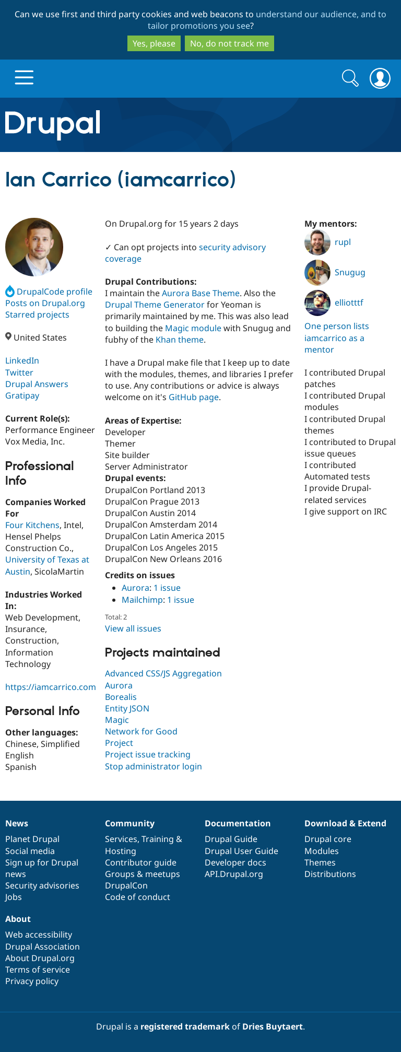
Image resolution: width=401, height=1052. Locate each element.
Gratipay (22, 395)
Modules (321, 851)
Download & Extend (345, 823)
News (16, 823)
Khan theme (180, 339)
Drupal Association (42, 946)
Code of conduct (137, 897)
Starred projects (37, 314)
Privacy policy (31, 981)
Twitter (19, 372)
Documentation (238, 823)
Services (121, 839)
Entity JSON (127, 708)
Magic (117, 720)
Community (130, 823)
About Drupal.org (40, 958)
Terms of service (37, 969)
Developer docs (235, 862)
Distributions (330, 874)
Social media (30, 851)
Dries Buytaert (272, 1026)
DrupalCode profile (48, 291)
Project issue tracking (148, 754)
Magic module (193, 328)
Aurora (135, 587)
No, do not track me (229, 43)
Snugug (334, 272)
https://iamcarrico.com (50, 687)
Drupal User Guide (241, 851)
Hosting (120, 851)
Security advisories (42, 885)
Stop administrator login (153, 766)
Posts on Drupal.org (45, 303)
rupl (327, 242)
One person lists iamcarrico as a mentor (336, 337)
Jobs (13, 897)
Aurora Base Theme (201, 293)
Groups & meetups (142, 874)
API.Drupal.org (234, 874)
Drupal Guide (231, 839)
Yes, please (154, 43)
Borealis (121, 697)
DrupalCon (126, 885)
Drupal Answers (36, 384)
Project (119, 743)
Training (157, 839)
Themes (320, 862)
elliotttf (333, 302)
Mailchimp (142, 599)
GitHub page (194, 397)
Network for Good (141, 731)
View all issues (133, 628)
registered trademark (185, 1026)
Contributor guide (140, 862)
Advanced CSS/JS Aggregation (163, 673)
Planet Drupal (32, 839)
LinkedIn (22, 360)
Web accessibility (38, 934)
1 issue (167, 587)
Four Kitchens (32, 525)
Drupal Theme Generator (155, 304)
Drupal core (327, 839)
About (18, 919)
